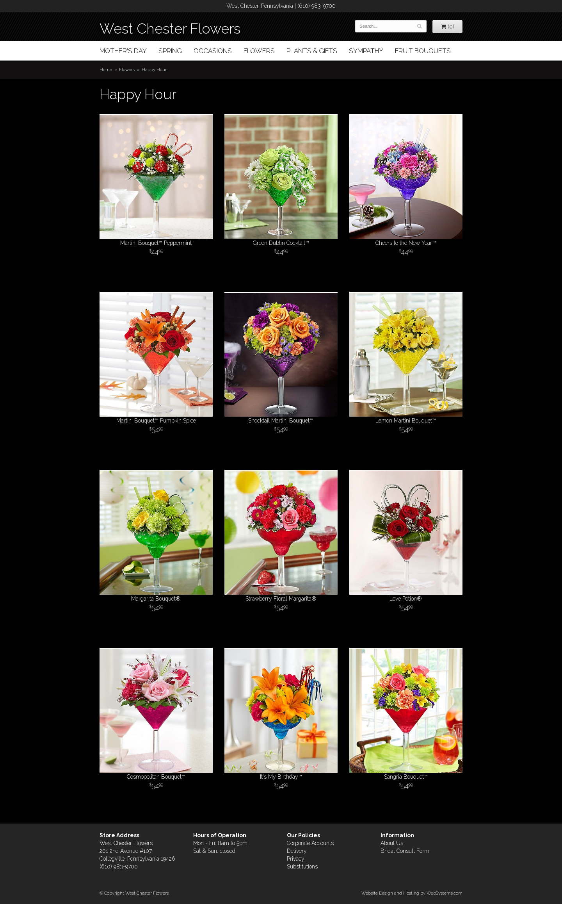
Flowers (259, 51)
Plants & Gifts (311, 51)
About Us (392, 843)
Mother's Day (123, 51)
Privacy (295, 859)
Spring (170, 51)
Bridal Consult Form (405, 851)
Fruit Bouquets (423, 51)
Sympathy (366, 51)
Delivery (297, 851)
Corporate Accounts (310, 843)
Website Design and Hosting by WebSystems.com (411, 893)
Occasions (213, 51)
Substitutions (302, 866)
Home (106, 69)
